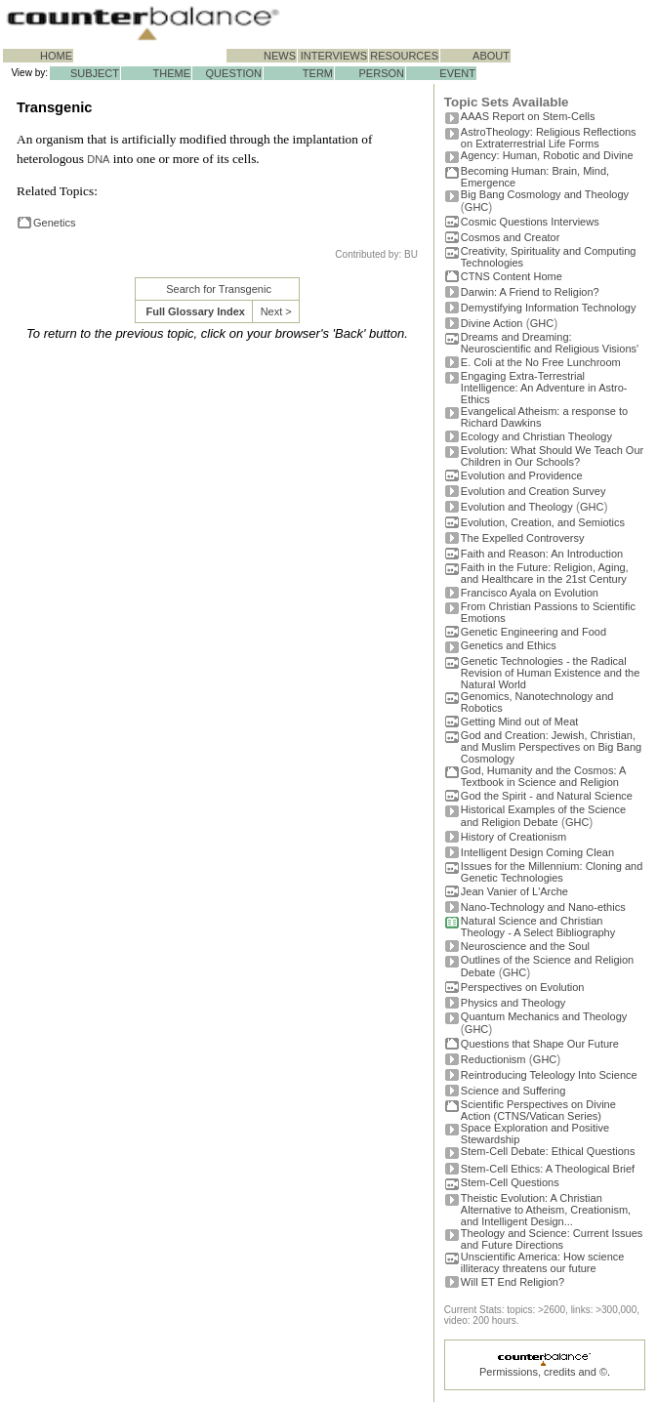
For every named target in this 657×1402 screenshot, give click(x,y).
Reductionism (493, 1059)
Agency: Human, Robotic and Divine (547, 155)
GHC (476, 207)
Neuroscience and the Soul (525, 946)
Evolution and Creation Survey (533, 491)
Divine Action (492, 323)
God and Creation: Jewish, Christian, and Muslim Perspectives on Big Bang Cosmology (551, 746)
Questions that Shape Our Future (540, 1044)
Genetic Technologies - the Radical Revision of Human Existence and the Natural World (550, 672)
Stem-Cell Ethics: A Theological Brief (548, 1169)
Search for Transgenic (218, 289)
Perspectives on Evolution (523, 987)
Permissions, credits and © (543, 1372)
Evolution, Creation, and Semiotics (543, 522)
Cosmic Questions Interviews (530, 221)
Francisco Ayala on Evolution (529, 592)
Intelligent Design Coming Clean (537, 852)
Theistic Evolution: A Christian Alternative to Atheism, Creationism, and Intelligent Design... (546, 1209)
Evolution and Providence (522, 475)
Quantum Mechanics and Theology (544, 1016)
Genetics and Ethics (508, 645)
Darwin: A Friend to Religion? (530, 292)
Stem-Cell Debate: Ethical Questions (548, 1151)
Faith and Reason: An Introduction (542, 553)
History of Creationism (513, 837)
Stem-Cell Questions (510, 1182)
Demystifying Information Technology (548, 307)
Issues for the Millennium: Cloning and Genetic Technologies (551, 872)
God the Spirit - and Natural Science (547, 796)
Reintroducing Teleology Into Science (549, 1075)
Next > (276, 311)
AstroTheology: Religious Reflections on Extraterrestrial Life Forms (548, 137)
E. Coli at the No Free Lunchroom (541, 362)
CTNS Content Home (511, 276)
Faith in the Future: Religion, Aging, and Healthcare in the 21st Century (545, 573)
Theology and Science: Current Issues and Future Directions (552, 1239)
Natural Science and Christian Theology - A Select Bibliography (538, 926)
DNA (98, 159)
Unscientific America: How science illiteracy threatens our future (543, 1262)
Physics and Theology (513, 1003)
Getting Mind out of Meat (519, 721)
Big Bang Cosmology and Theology (545, 194)
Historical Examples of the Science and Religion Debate (543, 816)
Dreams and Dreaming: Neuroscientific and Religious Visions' (549, 342)
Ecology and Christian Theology (536, 436)
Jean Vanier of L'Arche (514, 891)
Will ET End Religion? (512, 1282)
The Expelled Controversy (523, 538)
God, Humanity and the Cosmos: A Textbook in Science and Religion (543, 776)
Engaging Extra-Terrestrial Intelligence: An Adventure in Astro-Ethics (544, 387)
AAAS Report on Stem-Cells (528, 116)
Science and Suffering (513, 1090)
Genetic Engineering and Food (533, 632)
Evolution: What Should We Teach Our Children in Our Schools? (552, 456)
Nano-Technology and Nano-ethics (543, 907)
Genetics (54, 222)
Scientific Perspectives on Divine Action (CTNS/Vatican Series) (538, 1110)
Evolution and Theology (517, 507)
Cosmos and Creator (510, 237)
